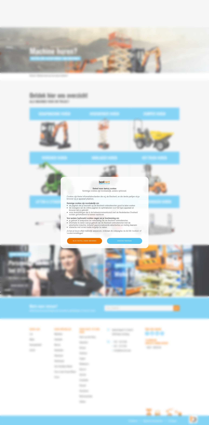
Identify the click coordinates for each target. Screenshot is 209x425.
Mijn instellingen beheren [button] (84, 241)
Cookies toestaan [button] (124, 241)
